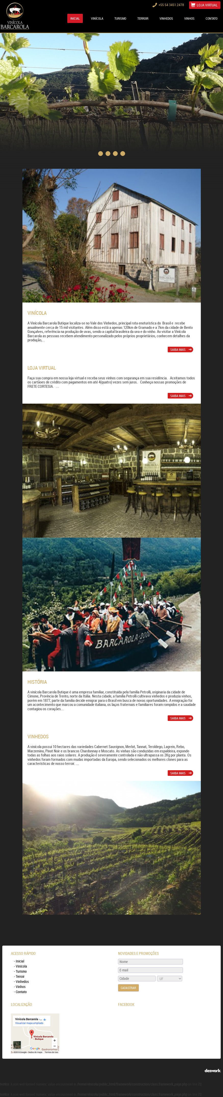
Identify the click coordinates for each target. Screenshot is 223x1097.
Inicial (75, 18)
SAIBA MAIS (181, 349)
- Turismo (20, 971)
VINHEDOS (166, 18)
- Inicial (19, 961)
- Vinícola (20, 966)
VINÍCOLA (97, 18)
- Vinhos (19, 986)
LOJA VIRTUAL (207, 5)
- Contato (20, 991)
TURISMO (120, 18)
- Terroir (19, 976)
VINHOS (189, 18)
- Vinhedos (21, 981)
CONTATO (211, 18)
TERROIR (142, 18)
